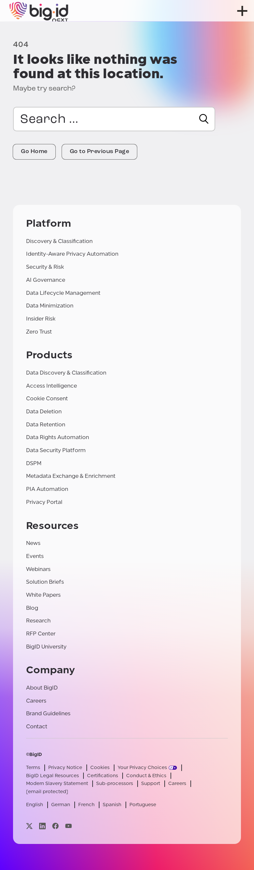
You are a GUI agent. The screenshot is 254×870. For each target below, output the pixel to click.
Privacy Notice (65, 767)
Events (35, 556)
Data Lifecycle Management (63, 293)
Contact (36, 726)
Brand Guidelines (48, 713)
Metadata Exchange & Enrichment (70, 476)
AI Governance (45, 280)
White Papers (43, 595)
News (33, 543)
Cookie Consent (47, 398)
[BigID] (39, 10)
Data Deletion (44, 411)
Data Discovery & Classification (66, 373)
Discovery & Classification (59, 241)
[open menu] (242, 11)
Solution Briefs (45, 582)
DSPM (33, 463)
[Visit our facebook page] (55, 826)
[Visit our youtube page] (68, 826)
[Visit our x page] (29, 826)
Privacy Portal (44, 502)
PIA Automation (47, 489)
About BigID (42, 688)
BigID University (46, 647)
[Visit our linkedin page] (42, 826)
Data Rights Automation (57, 437)
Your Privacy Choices (142, 767)
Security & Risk (45, 267)
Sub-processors (114, 783)
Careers (36, 701)
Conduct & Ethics (146, 775)
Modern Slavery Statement (57, 783)
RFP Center (40, 634)
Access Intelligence (51, 386)
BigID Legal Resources (52, 775)
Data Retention (45, 424)
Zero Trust (39, 332)
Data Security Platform (56, 450)
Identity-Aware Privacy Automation (72, 254)
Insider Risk (40, 319)
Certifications (102, 775)
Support (150, 783)
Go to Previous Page (99, 152)
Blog (32, 608)
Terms (33, 767)
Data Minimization (49, 306)
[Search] (204, 119)
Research (38, 621)
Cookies (100, 767)
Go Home (34, 152)
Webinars (38, 569)
